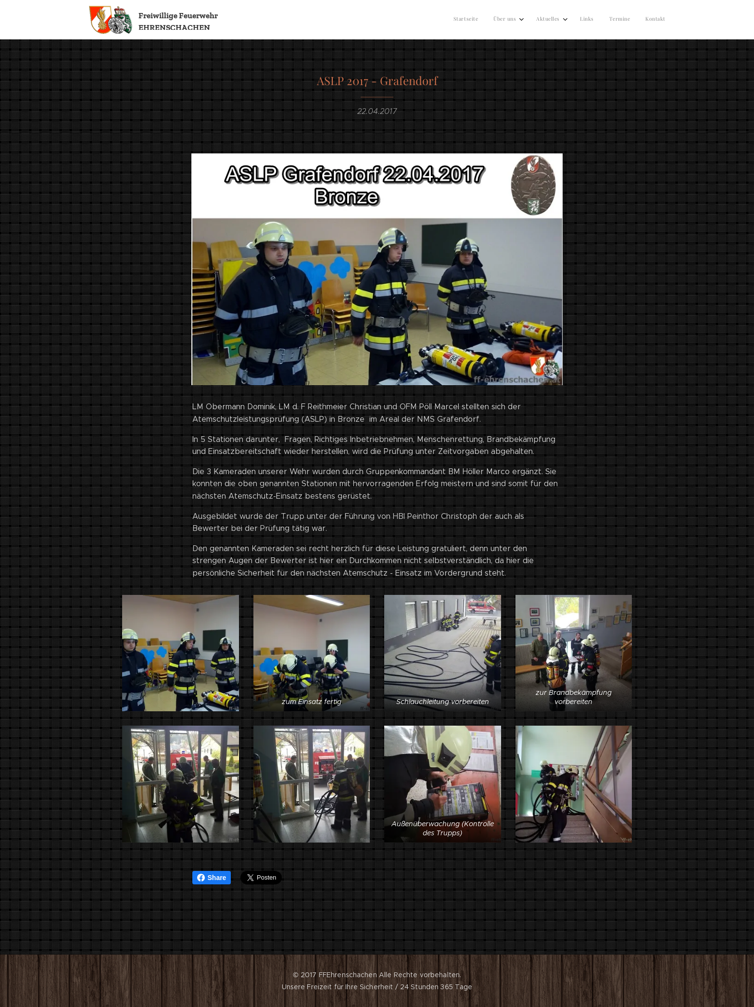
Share (211, 877)
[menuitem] (582, 20)
